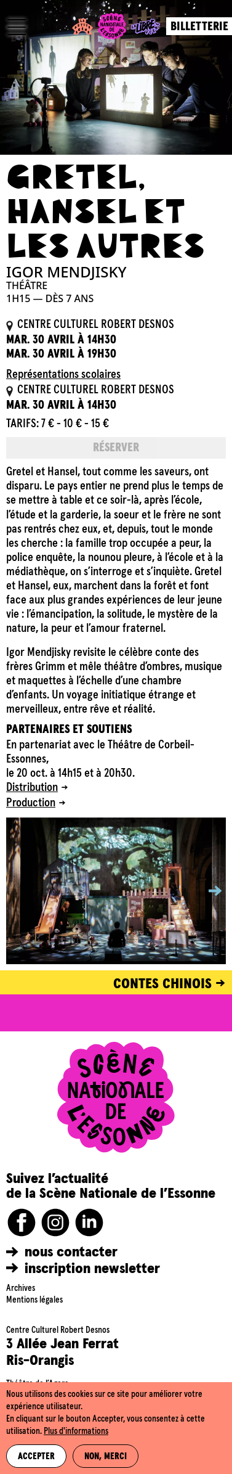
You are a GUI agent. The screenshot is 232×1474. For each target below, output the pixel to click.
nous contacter (71, 1252)
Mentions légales (34, 1300)
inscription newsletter (92, 1268)
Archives (20, 1288)
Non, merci (105, 1456)
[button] (206, 890)
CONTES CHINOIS (162, 984)
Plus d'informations (76, 1431)
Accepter (36, 1456)
